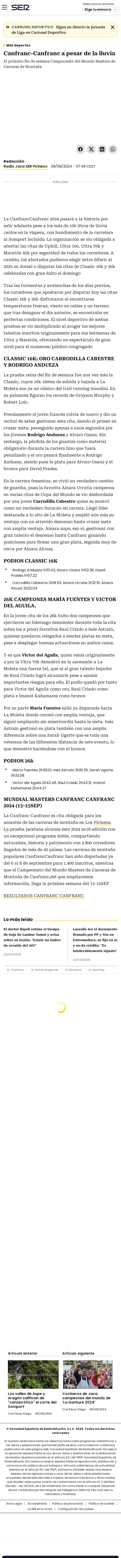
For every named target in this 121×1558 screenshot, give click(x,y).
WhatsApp (112, 149)
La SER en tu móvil (40, 1509)
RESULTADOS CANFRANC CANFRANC (44, 895)
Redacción (14, 161)
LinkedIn (102, 149)
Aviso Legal (14, 1503)
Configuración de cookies (76, 1509)
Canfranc (17, 970)
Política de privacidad (67, 1503)
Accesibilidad (37, 1503)
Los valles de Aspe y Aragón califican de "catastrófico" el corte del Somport (32, 1400)
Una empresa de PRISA (60, 1523)
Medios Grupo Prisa (60, 1534)
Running (98, 970)
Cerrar (112, 27)
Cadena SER (20, 7)
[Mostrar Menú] (4, 7)
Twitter (91, 149)
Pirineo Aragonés (46, 970)
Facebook (80, 149)
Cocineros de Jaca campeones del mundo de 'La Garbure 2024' (86, 1398)
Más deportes (18, 45)
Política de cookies (101, 1503)
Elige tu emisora (98, 9)
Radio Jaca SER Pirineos (25, 166)
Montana (75, 970)
